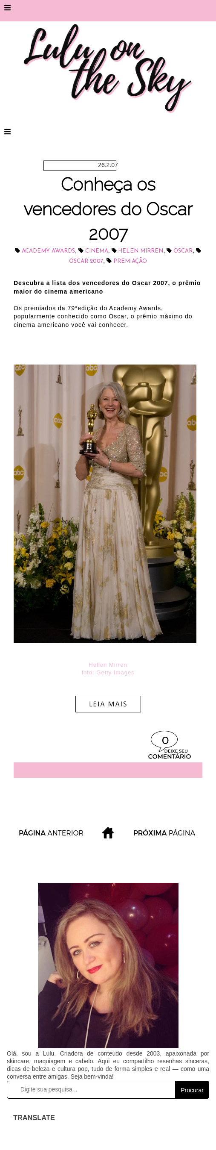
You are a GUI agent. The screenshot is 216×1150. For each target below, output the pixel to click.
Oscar (183, 251)
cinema (96, 251)
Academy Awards (48, 251)
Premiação (130, 261)
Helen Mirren (140, 251)
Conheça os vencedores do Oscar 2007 (108, 209)
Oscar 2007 (86, 261)
